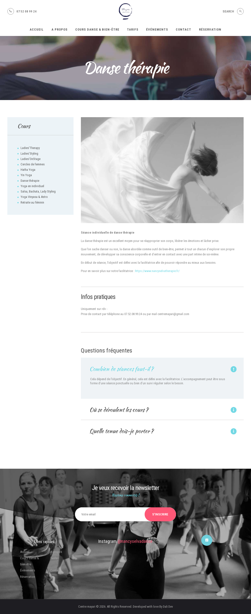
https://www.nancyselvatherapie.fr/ (157, 271)
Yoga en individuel (32, 186)
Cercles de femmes (33, 164)
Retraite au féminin (32, 202)
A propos (56, 552)
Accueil (24, 552)
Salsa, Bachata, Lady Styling (38, 191)
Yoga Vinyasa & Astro (34, 197)
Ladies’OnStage (30, 159)
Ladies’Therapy (30, 148)
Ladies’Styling (29, 153)
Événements (27, 570)
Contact (55, 570)
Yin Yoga (26, 175)
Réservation (27, 577)
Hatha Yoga (28, 169)
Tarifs (53, 558)
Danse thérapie (30, 180)
